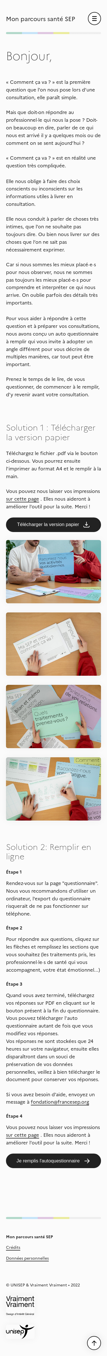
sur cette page (22, 498)
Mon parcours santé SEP (40, 18)
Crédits (13, 1247)
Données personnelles (27, 1258)
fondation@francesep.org (60, 1101)
